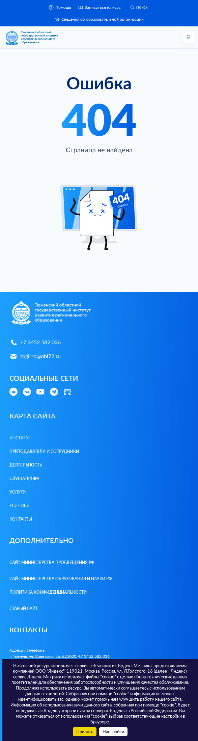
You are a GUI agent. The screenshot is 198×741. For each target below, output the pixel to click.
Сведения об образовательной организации (99, 19)
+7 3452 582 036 (35, 342)
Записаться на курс (99, 7)
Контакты (20, 519)
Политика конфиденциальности (48, 592)
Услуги (17, 492)
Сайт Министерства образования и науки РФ (60, 578)
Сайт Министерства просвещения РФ (51, 562)
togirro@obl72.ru (35, 356)
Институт (20, 437)
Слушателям (24, 478)
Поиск (138, 7)
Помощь (60, 7)
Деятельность (25, 464)
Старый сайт (23, 608)
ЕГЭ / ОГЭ (19, 505)
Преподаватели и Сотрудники (44, 451)
